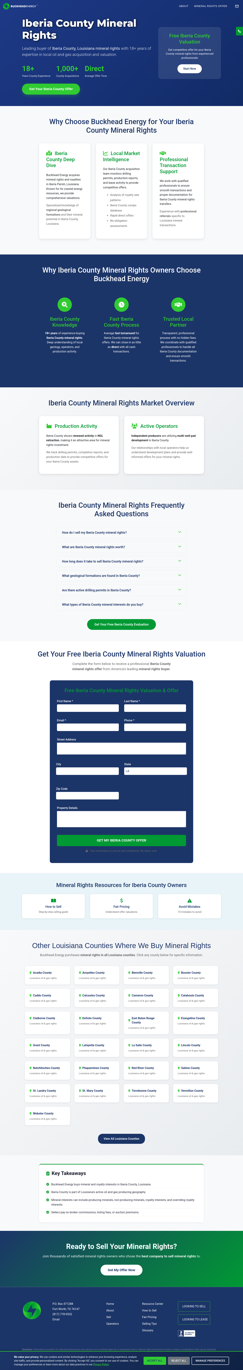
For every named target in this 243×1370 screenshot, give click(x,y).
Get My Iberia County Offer (121, 840)
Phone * (129, 720)
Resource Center (152, 1304)
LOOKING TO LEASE (195, 1319)
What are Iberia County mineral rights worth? (121, 547)
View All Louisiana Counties (121, 1138)
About (183, 6)
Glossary (147, 1330)
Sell (108, 1317)
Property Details (67, 808)
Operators (112, 1323)
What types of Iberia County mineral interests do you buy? (121, 604)
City (58, 764)
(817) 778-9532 (62, 1314)
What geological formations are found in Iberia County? (121, 575)
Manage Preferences (210, 1360)
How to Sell (149, 1310)
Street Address (66, 739)
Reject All (178, 1360)
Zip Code (62, 788)
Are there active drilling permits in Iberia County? (121, 590)
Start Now (189, 68)
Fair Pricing (149, 1317)
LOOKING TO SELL (194, 1306)
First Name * (65, 701)
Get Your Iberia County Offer (51, 89)
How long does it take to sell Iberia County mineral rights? (121, 561)
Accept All (155, 1360)
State (127, 764)
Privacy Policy (101, 1364)
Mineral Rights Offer (210, 6)
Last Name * (132, 701)
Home (110, 1304)
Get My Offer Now (121, 1270)
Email (56, 1319)
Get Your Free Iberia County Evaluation (121, 624)
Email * (61, 720)
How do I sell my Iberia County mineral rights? (121, 532)
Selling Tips (149, 1323)
